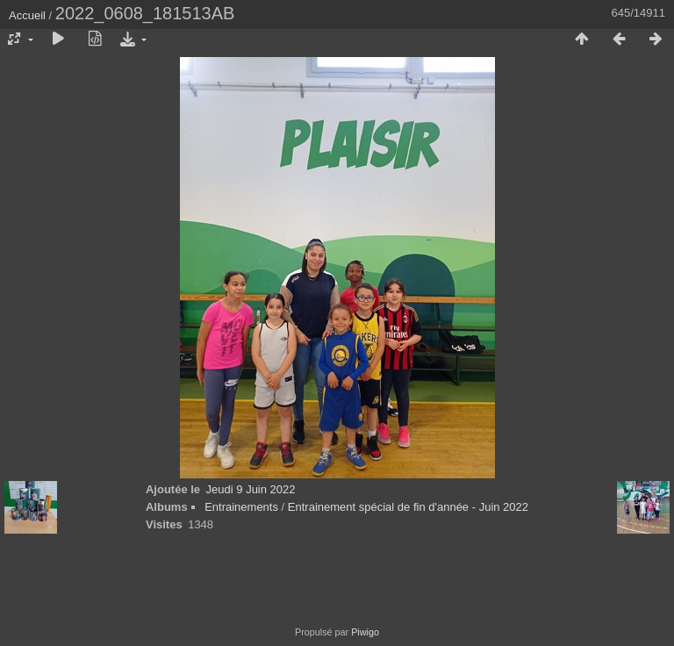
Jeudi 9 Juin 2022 (251, 489)
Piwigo (365, 632)
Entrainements (241, 506)
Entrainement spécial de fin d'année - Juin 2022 (408, 506)
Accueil (27, 15)
